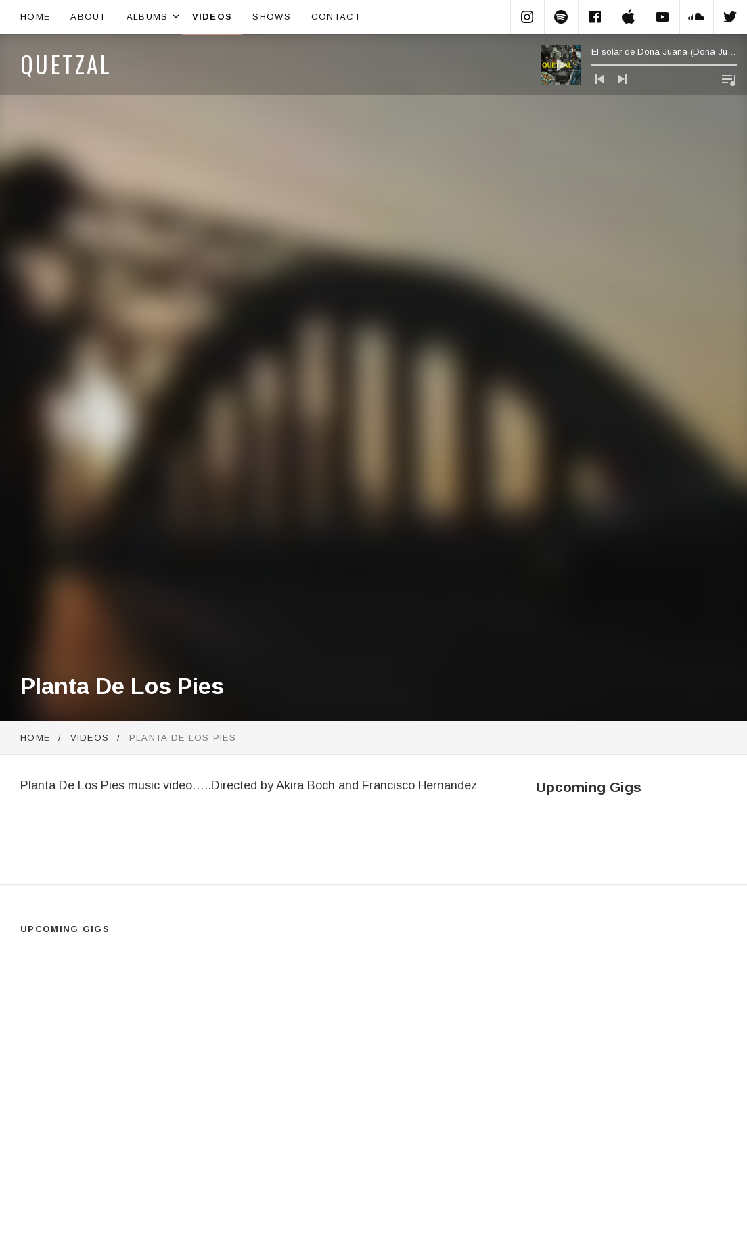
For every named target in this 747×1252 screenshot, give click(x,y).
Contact (336, 16)
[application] (639, 65)
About (88, 16)
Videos (212, 16)
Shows (271, 16)
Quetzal (66, 64)
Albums (154, 17)
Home (35, 16)
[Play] (561, 65)
